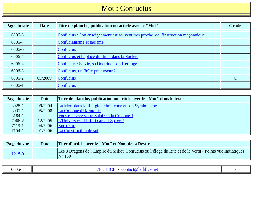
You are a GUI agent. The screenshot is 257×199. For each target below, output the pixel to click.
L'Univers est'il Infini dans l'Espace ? (91, 120)
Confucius (67, 49)
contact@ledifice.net (139, 169)
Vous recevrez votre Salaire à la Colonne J (95, 115)
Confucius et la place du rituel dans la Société (98, 56)
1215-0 (17, 153)
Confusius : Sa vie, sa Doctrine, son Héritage (97, 63)
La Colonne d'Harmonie (79, 110)
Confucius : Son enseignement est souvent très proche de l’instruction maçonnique (131, 35)
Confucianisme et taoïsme (81, 42)
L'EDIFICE (105, 169)
